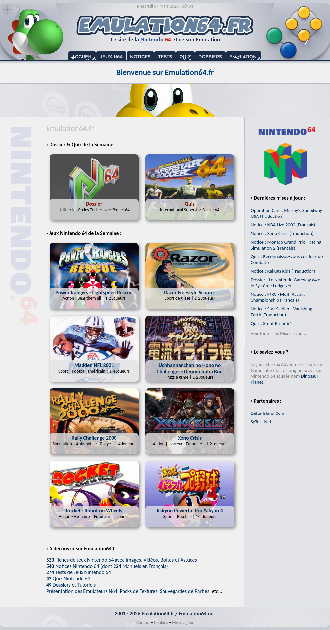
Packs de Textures (138, 591)
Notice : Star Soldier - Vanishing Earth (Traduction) (281, 312)
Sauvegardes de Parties (184, 591)
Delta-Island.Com (267, 413)
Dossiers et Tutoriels (71, 585)
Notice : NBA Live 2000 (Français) (283, 225)
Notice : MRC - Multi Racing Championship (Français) (278, 297)
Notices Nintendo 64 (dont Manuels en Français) (107, 566)
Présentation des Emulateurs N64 (81, 591)
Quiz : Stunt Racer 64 (271, 323)
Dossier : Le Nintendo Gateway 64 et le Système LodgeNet (286, 283)
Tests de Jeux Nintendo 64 (78, 572)
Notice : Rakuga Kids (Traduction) (283, 271)
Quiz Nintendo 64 (68, 578)
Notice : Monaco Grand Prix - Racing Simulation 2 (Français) (286, 245)
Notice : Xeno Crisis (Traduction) (282, 233)
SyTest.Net (261, 422)
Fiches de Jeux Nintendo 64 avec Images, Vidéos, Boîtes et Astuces (121, 560)
